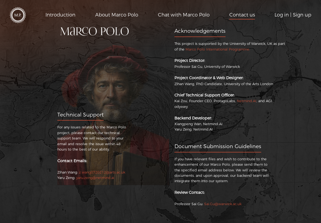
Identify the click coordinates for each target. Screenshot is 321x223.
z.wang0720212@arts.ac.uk (102, 172)
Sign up (302, 15)
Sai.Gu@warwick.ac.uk (222, 204)
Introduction (60, 15)
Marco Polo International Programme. (218, 49)
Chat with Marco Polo (184, 15)
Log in (281, 15)
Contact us (242, 15)
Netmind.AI (246, 101)
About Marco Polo (116, 15)
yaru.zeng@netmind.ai (95, 178)
